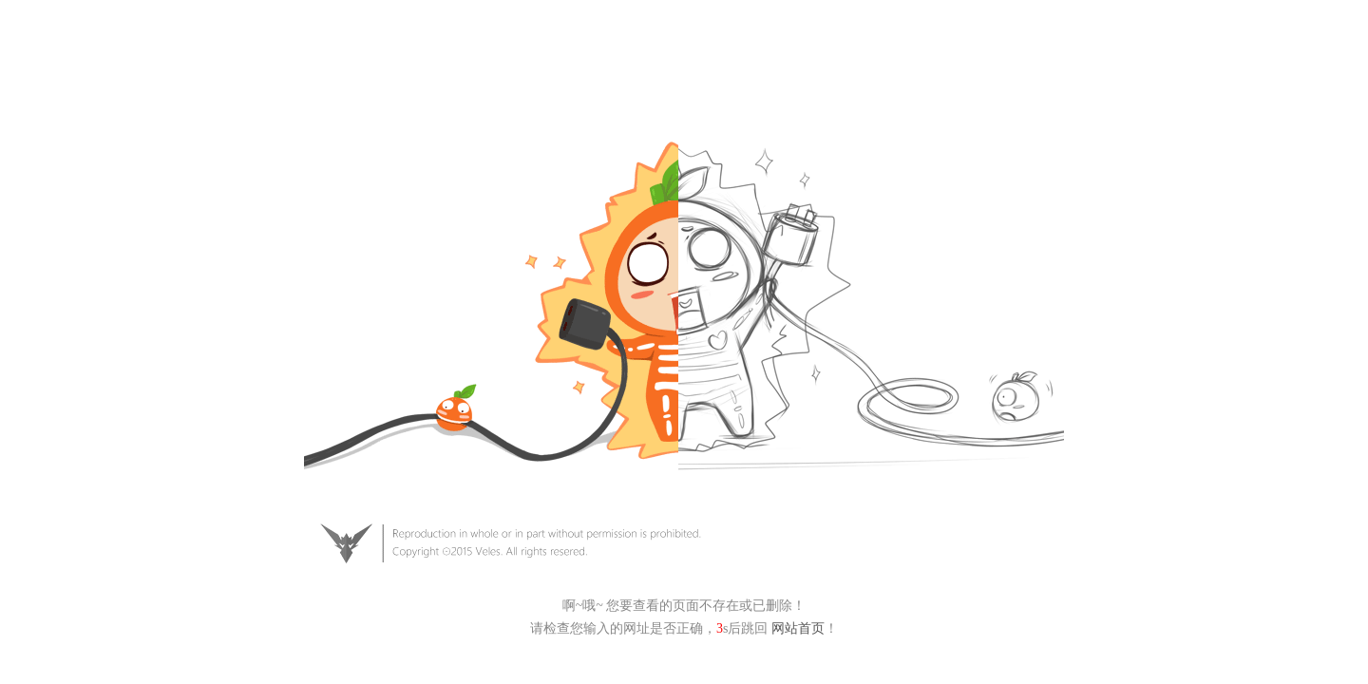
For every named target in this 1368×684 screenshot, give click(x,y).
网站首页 (798, 628)
